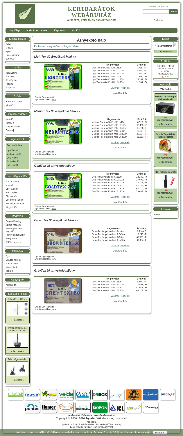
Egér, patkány (12, 55)
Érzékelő (10, 123)
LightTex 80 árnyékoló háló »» (55, 56)
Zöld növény (12, 263)
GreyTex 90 (12, 165)
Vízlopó (9, 105)
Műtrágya (17, 250)
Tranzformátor (12, 181)
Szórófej (10, 130)
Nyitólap (15, 30)
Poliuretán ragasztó (15, 235)
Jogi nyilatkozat (78, 427)
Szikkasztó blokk (14, 101)
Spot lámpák (12, 189)
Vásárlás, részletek (120, 88)
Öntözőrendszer (17, 114)
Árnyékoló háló (71, 46)
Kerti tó (17, 67)
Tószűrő (10, 76)
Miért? (157, 214)
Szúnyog (10, 58)
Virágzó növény (13, 260)
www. (54, 99)
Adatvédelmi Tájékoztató (108, 424)
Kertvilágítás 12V (17, 176)
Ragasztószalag (13, 221)
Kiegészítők (11, 207)
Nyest (8, 51)
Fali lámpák (11, 192)
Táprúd (9, 271)
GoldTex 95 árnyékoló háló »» (55, 165)
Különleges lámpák (15, 203)
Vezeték (10, 185)
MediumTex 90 (14, 154)
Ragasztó (17, 216)
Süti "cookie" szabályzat (100, 427)
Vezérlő (9, 119)
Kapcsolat (59, 30)
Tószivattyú (11, 73)
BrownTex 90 (13, 161)
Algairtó (9, 84)
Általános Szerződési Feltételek (78, 424)
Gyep (8, 256)
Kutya (8, 44)
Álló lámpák (11, 196)
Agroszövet (17, 139)
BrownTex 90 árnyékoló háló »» (56, 220)
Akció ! (76, 30)
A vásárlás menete (36, 30)
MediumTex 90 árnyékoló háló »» (57, 111)
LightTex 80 (12, 150)
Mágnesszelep (13, 126)
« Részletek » (17, 320)
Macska (9, 47)
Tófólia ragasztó (13, 242)
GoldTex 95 (12, 157)
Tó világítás (11, 80)
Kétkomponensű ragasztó (14, 229)
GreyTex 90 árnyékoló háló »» (55, 270)
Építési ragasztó (13, 225)
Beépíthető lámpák (15, 200)
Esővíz (17, 96)
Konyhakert (11, 267)
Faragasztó (11, 238)
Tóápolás (10, 87)
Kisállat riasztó (17, 38)
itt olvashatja (142, 432)
